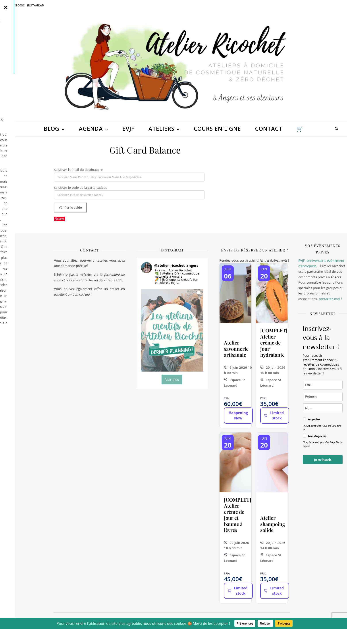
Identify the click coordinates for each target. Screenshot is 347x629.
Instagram (35, 5)
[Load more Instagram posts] (172, 379)
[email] (323, 384)
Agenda (91, 128)
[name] (323, 396)
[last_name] (323, 408)
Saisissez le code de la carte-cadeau (80, 187)
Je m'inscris (323, 460)
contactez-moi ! (330, 298)
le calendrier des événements (266, 260)
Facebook (16, 5)
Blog (51, 128)
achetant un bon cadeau (72, 294)
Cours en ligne (217, 128)
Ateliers (161, 128)
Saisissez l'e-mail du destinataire (78, 169)
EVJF (128, 128)
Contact (268, 128)
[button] (172, 330)
